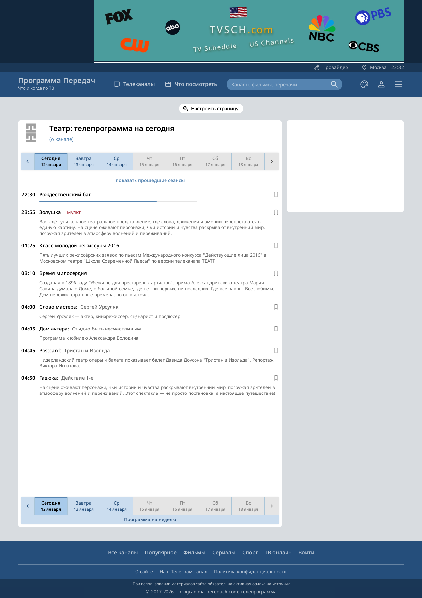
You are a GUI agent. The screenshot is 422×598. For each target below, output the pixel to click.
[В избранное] (276, 195)
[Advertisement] (148, 456)
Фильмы (194, 552)
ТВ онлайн (278, 552)
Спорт (250, 552)
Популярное (161, 552)
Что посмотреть (191, 84)
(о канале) (61, 139)
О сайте (144, 571)
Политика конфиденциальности (250, 571)
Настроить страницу (215, 108)
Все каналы (123, 552)
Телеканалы (134, 84)
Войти (306, 552)
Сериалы (224, 552)
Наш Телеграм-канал (183, 571)
